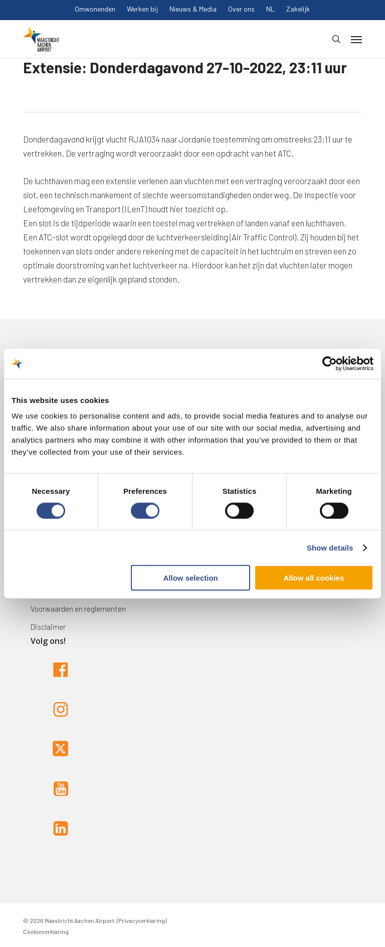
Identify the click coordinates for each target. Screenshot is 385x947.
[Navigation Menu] (356, 39)
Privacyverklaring (141, 920)
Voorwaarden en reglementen (78, 608)
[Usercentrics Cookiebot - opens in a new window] (329, 363)
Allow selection (190, 578)
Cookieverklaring (46, 931)
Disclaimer (48, 626)
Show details (330, 547)
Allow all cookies (313, 578)
